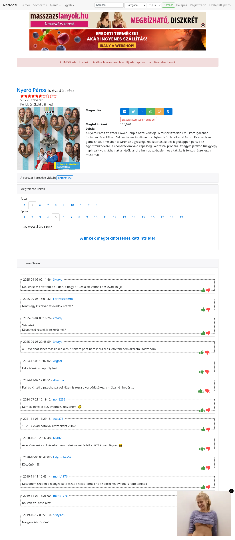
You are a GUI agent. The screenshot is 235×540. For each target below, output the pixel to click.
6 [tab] (40, 205)
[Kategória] (135, 5)
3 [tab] (96, 205)
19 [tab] (181, 217)
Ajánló (54, 5)
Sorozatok (40, 5)
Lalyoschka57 (62, 457)
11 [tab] (105, 217)
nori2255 (59, 399)
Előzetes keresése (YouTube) (138, 119)
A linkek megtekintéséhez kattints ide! (117, 238)
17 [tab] (162, 217)
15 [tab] (143, 217)
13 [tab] (124, 217)
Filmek (25, 5)
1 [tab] (81, 205)
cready (57, 318)
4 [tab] (24, 205)
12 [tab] (115, 217)
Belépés (181, 5)
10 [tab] (72, 205)
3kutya (57, 280)
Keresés (168, 4)
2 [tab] (89, 205)
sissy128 (59, 515)
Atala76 (58, 419)
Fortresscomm (63, 299)
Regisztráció (198, 5)
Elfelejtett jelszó (220, 5)
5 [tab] (32, 205)
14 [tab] (133, 217)
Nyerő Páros (32, 89)
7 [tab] (48, 205)
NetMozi (10, 5)
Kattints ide (65, 178)
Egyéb (68, 5)
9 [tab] (63, 205)
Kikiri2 (57, 438)
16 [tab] (152, 217)
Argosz (57, 361)
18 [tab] (171, 217)
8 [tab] (56, 205)
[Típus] (154, 5)
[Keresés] (109, 5)
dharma (58, 380)
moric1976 (60, 476)
